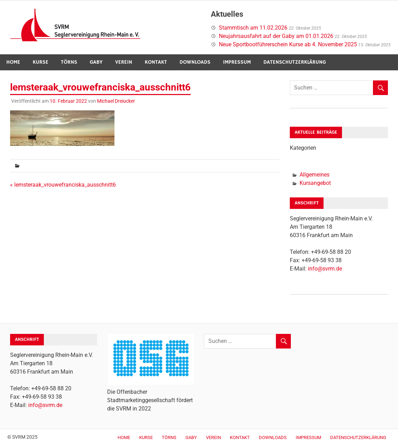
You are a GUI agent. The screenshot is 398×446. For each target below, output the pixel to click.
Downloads (195, 62)
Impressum (237, 62)
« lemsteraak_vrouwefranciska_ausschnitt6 (63, 184)
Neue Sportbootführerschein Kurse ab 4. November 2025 (288, 44)
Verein (123, 62)
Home (13, 62)
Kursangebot (315, 183)
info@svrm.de (325, 268)
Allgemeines (314, 174)
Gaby (96, 62)
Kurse (40, 62)
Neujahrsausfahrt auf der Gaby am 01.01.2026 (276, 36)
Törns (69, 62)
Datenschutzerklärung (294, 62)
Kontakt (156, 62)
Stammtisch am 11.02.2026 (253, 27)
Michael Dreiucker (116, 101)
